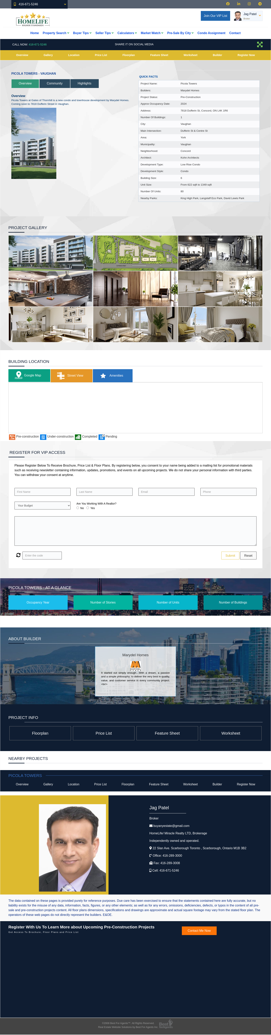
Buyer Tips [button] (82, 33)
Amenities (113, 376)
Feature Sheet (159, 55)
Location (73, 55)
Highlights (88, 83)
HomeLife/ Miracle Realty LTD (178, 833)
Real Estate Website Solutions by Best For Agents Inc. (128, 1027)
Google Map (27, 376)
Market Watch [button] (152, 33)
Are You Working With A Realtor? (96, 503)
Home (34, 33)
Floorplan (128, 55)
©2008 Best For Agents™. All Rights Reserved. (128, 1023)
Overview (22, 55)
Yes (92, 508)
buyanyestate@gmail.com (171, 826)
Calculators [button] (127, 33)
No (82, 508)
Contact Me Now (199, 931)
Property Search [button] (56, 33)
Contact (235, 33)
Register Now (246, 55)
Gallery (48, 55)
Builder (217, 55)
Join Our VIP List (215, 15)
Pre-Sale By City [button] (180, 33)
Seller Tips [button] (104, 33)
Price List (101, 55)
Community (57, 83)
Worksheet (190, 55)
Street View (71, 376)
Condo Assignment (211, 33)
